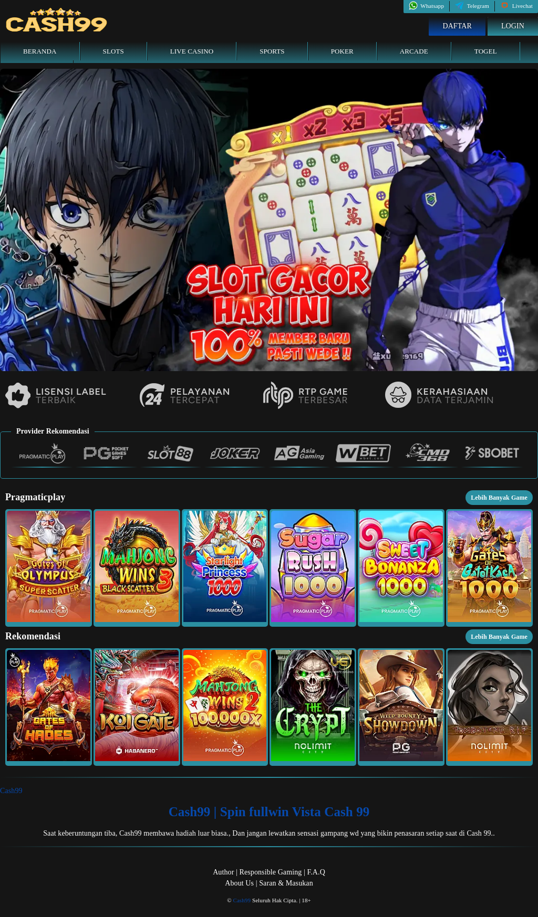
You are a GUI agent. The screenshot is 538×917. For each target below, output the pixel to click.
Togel (485, 51)
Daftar (457, 26)
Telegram (472, 6)
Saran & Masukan (286, 883)
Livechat (516, 6)
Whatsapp (426, 6)
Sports (272, 51)
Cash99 (11, 791)
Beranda (40, 51)
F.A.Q (316, 872)
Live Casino (191, 51)
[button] (48, 568)
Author (223, 872)
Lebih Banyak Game (499, 497)
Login (512, 26)
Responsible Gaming (271, 872)
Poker (342, 51)
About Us (239, 883)
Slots (113, 51)
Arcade (414, 51)
